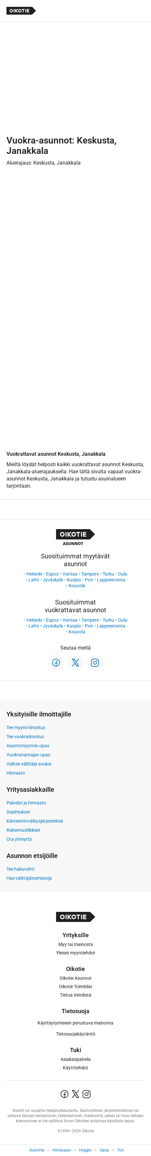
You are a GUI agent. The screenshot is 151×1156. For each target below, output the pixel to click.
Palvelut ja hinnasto (26, 802)
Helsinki (34, 574)
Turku (108, 574)
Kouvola (77, 585)
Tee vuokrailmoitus (25, 736)
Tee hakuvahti (20, 869)
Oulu (122, 574)
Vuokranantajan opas (28, 754)
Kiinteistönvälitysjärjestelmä (34, 821)
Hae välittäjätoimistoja (29, 878)
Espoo (52, 574)
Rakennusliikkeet (23, 830)
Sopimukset (18, 811)
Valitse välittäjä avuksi (28, 763)
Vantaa (70, 574)
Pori (89, 579)
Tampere (90, 574)
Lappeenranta (111, 579)
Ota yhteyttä (19, 839)
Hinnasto (15, 773)
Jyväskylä (53, 579)
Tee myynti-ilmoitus (25, 727)
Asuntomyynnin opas (27, 745)
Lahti (34, 579)
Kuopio (74, 579)
